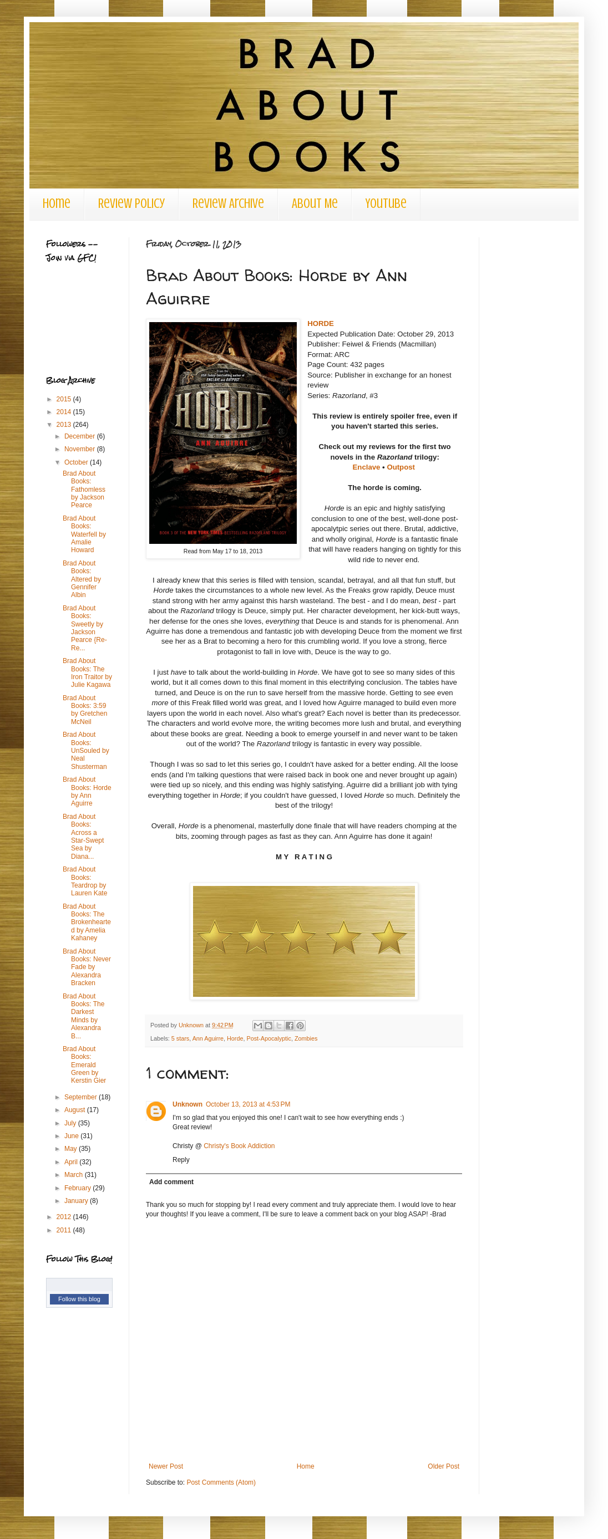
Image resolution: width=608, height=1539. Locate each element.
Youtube (386, 203)
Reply (181, 1160)
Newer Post (166, 1466)
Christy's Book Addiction (239, 1146)
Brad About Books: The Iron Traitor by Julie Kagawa (87, 673)
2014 (65, 412)
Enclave (367, 467)
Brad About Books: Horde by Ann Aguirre (87, 791)
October (77, 462)
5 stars (180, 1038)
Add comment (171, 1182)
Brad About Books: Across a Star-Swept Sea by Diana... (83, 836)
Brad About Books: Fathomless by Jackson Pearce (84, 489)
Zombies (306, 1038)
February (78, 1188)
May (71, 1149)
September (81, 1097)
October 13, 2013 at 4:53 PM (248, 1104)
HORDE (320, 323)
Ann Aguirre (208, 1038)
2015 (65, 399)
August (75, 1110)
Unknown (187, 1104)
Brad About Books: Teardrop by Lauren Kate (85, 881)
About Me (315, 203)
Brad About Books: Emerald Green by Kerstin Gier (84, 1065)
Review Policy (131, 203)
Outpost (401, 467)
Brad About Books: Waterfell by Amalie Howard (84, 534)
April (71, 1162)
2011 (65, 1230)
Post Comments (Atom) (221, 1482)
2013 (65, 425)
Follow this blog (79, 1299)
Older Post (443, 1466)
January (77, 1201)
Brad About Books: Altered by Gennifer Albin (82, 579)
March (74, 1175)
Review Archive (228, 203)
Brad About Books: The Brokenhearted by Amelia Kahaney (87, 922)
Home (56, 203)
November (80, 449)
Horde (235, 1038)
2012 (65, 1217)
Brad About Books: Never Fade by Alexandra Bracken (87, 967)
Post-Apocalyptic (268, 1038)
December (80, 436)
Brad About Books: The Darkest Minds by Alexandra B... (83, 1016)
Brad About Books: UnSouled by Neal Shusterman (86, 751)
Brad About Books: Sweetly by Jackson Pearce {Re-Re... (85, 628)
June (72, 1136)
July (71, 1123)
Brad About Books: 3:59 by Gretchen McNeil (85, 710)
